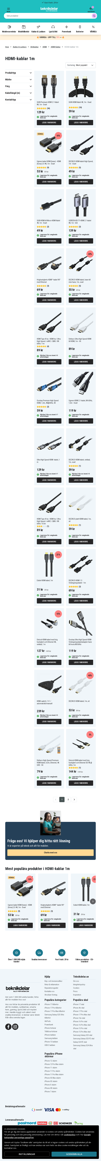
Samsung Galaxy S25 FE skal (83, 1039)
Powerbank (66, 29)
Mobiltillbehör (23, 29)
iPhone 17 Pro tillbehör (53, 1008)
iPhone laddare (50, 1035)
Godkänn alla (74, 1154)
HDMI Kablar (55, 47)
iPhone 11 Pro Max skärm (54, 1074)
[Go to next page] (74, 799)
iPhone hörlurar (50, 1028)
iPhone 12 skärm (51, 1061)
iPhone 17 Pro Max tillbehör (55, 1011)
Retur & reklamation (52, 984)
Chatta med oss (50, 852)
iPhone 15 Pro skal (80, 1028)
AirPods (48, 1021)
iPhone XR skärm (51, 1088)
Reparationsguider (51, 988)
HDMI (44, 47)
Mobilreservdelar (9, 29)
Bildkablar (34, 47)
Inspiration (77, 995)
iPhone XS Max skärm (53, 1078)
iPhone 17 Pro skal (80, 1011)
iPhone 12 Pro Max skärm (54, 1064)
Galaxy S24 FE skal (80, 1042)
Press (75, 991)
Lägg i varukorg (49, 123)
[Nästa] (93, 901)
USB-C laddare (50, 1045)
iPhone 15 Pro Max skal (82, 1032)
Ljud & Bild (53, 29)
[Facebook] (8, 1026)
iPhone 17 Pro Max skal (82, 1015)
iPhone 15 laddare (51, 1042)
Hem (7, 47)
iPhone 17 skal (78, 1004)
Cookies (76, 988)
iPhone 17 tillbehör (52, 1004)
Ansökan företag (51, 995)
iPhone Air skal (78, 1008)
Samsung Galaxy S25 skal (82, 1035)
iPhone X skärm (50, 1085)
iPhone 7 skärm (50, 1092)
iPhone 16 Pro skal (80, 1021)
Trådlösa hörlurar (51, 1031)
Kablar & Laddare (38, 29)
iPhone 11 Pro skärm (52, 1071)
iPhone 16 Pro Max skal (82, 1025)
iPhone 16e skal (79, 1018)
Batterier (80, 29)
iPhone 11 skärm (51, 1068)
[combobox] (50, 16)
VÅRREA (93, 29)
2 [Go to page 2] (68, 799)
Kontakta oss (49, 991)
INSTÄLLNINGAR (27, 1154)
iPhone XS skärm (51, 1081)
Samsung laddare (51, 1038)
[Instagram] (15, 1026)
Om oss (76, 981)
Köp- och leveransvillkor (53, 981)
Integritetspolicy (79, 984)
